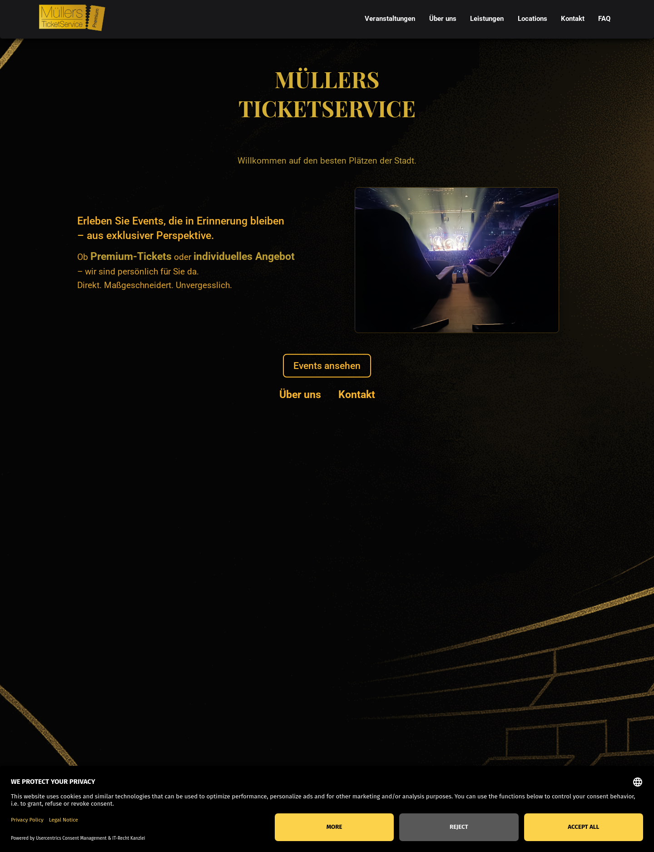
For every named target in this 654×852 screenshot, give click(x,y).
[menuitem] (390, 19)
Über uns (300, 394)
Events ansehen (327, 365)
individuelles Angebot (244, 256)
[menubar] (488, 19)
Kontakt (356, 394)
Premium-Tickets (131, 256)
